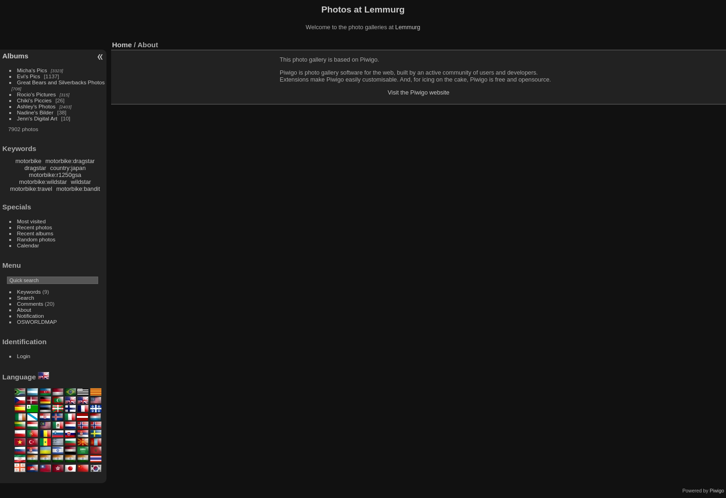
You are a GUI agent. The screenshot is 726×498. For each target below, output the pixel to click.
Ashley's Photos (36, 106)
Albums (15, 56)
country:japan (68, 167)
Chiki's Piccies (34, 100)
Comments (30, 304)
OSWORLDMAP (37, 322)
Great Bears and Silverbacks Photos (61, 82)
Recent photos (34, 227)
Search (25, 298)
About (24, 310)
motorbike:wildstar (43, 181)
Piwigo (717, 490)
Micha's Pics (32, 70)
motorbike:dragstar (70, 161)
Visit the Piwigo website (419, 92)
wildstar (81, 181)
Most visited (31, 221)
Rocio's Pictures (36, 94)
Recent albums (35, 233)
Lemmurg (407, 27)
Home (122, 45)
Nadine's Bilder (35, 112)
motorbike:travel (31, 188)
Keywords (29, 292)
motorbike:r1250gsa (55, 174)
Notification (30, 316)
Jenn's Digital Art (37, 118)
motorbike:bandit (78, 188)
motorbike (28, 161)
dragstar (35, 167)
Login (24, 356)
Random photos (36, 239)
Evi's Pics (28, 76)
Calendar (28, 245)
